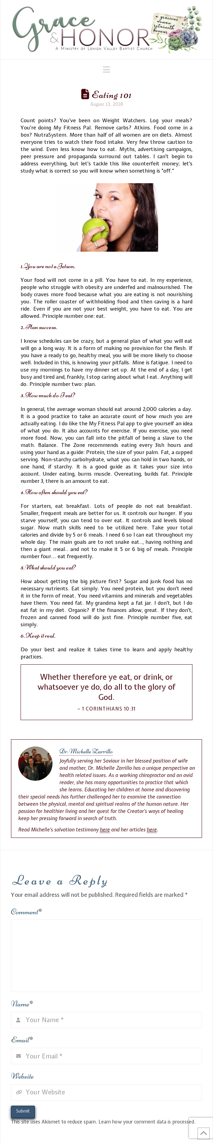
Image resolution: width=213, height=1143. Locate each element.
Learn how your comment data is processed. (147, 1122)
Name (22, 1004)
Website (22, 1076)
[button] (106, 69)
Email (22, 1040)
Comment (26, 912)
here (105, 830)
